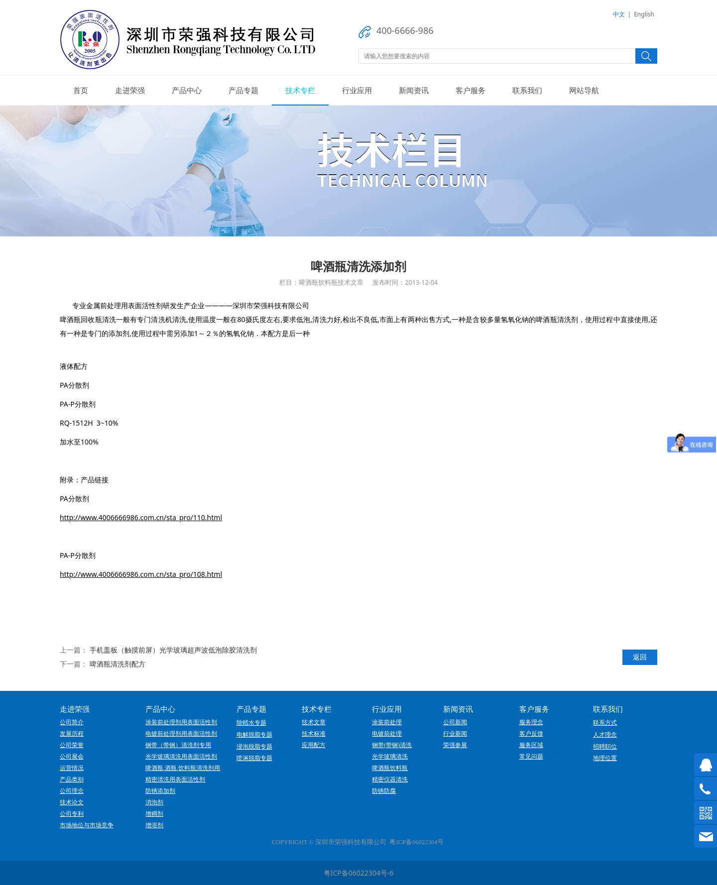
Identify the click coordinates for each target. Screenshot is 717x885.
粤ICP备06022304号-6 (359, 873)
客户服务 (470, 90)
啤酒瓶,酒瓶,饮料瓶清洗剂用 (182, 768)
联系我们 (527, 90)
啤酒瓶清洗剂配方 (117, 663)
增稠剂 (154, 813)
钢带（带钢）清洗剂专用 (178, 745)
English (644, 14)
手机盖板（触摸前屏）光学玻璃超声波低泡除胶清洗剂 (173, 650)
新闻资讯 (414, 90)
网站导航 (584, 90)
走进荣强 (130, 90)
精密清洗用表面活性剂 (175, 779)
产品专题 (243, 90)
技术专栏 (300, 90)
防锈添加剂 (160, 790)
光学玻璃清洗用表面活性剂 (181, 756)
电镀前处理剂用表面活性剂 (181, 733)
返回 (640, 657)
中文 (619, 14)
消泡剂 (154, 802)
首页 (80, 90)
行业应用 (357, 90)
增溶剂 (154, 825)
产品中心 (187, 90)
